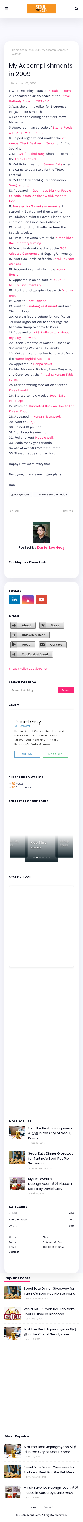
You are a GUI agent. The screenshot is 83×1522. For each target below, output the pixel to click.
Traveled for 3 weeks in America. (37, 206)
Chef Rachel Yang (32, 154)
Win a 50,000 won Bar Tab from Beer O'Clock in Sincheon (49, 1311)
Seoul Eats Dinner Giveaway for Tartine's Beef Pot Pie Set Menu (50, 1158)
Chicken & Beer (33, 635)
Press (26, 644)
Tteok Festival (25, 159)
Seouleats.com (59, 91)
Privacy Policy (18, 668)
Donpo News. (43, 364)
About (26, 625)
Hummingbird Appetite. (32, 359)
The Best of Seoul (35, 654)
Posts (17, 783)
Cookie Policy (38, 668)
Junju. (31, 422)
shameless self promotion (51, 494)
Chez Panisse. (36, 301)
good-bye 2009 (30, 49)
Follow (27, 754)
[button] (34, 857)
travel (42, 1226)
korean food (42, 1219)
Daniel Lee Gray (50, 547)
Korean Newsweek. (47, 416)
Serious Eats (52, 164)
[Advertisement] (22, 1043)
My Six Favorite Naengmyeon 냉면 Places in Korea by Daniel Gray (50, 1183)
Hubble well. (44, 437)
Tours (55, 625)
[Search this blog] (33, 690)
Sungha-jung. (19, 185)
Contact (56, 644)
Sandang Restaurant (42, 306)
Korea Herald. (19, 390)
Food (42, 1213)
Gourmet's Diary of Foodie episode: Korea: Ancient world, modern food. (40, 196)
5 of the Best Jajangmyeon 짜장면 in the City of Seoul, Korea (50, 1133)
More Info (55, 754)
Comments (21, 787)
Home (15, 49)
